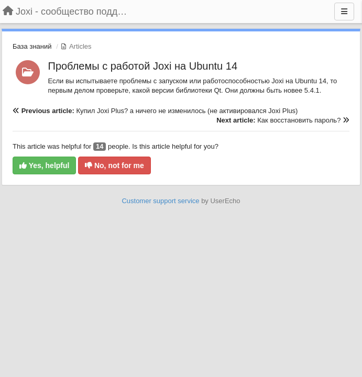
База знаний (32, 46)
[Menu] (344, 11)
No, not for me (114, 165)
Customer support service (160, 201)
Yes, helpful (44, 165)
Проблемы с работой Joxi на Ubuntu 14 (143, 66)
